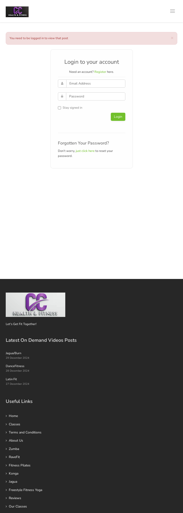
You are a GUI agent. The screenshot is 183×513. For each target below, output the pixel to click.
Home (13, 416)
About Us (16, 440)
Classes (14, 424)
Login (118, 116)
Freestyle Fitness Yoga (25, 490)
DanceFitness (15, 366)
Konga (13, 473)
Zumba (14, 449)
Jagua (13, 481)
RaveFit (14, 457)
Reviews (15, 498)
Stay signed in (70, 108)
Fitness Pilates (19, 465)
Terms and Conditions (25, 432)
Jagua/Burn (13, 353)
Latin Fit (11, 379)
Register (100, 72)
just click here (85, 151)
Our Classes (18, 506)
